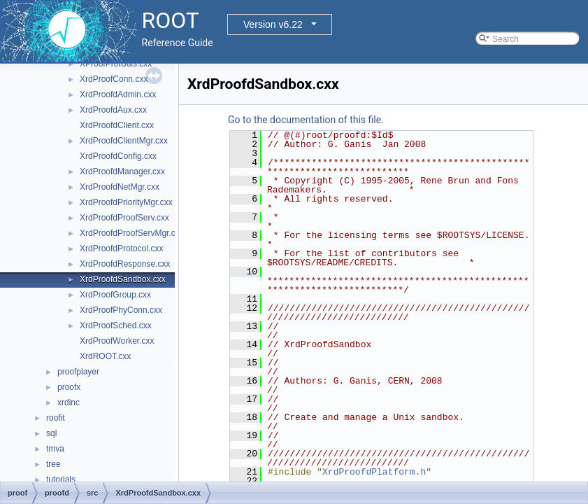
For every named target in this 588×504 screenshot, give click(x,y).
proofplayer (78, 372)
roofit (55, 418)
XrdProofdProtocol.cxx (121, 248)
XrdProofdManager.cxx (122, 171)
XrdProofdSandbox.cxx (123, 279)
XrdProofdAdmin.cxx (118, 94)
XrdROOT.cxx (105, 356)
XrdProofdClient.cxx (117, 125)
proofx (68, 387)
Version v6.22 (273, 24)
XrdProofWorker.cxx (117, 341)
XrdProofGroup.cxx (115, 295)
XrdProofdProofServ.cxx (124, 218)
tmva (55, 449)
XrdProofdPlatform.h (374, 471)
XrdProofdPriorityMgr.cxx (126, 202)
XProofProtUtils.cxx (116, 64)
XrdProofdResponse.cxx (125, 264)
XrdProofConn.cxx (114, 79)
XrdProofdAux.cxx (113, 110)
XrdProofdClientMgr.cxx (124, 141)
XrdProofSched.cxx (116, 325)
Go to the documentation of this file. (306, 119)
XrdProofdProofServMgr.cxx (132, 233)
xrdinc (68, 402)
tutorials (61, 479)
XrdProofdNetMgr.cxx (119, 187)
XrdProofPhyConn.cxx (121, 310)
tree (53, 464)
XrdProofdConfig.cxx (118, 156)
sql (51, 433)
